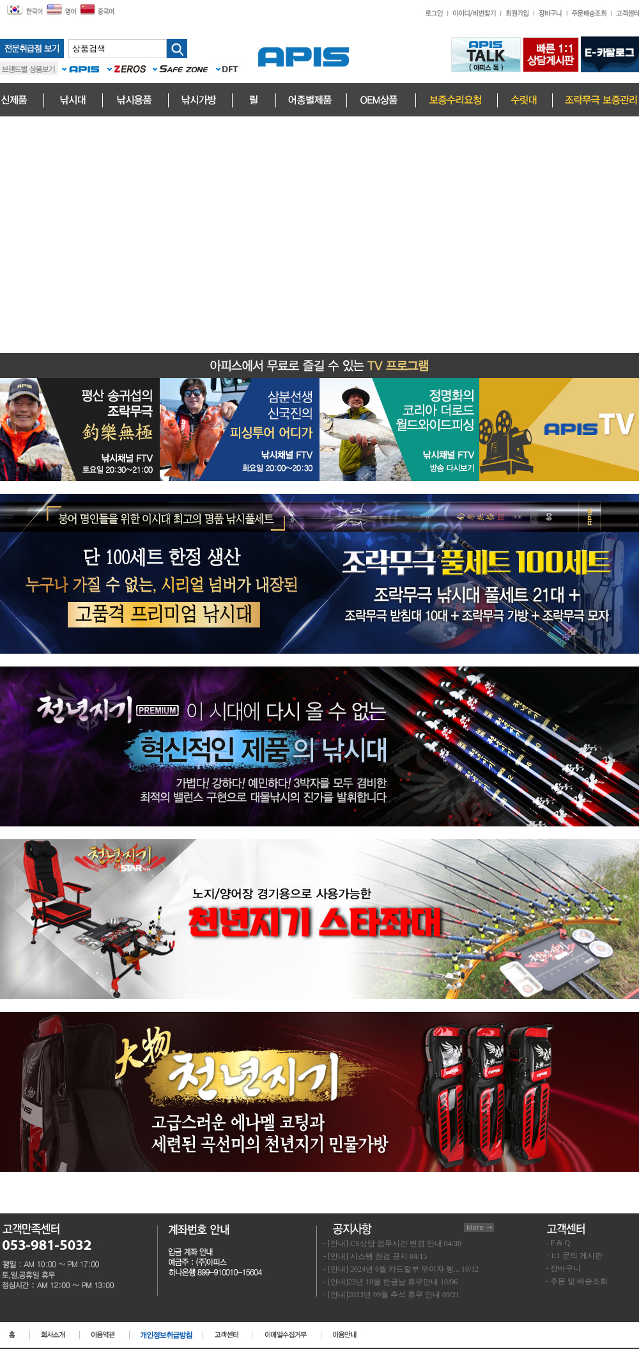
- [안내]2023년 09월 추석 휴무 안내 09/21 (391, 1294)
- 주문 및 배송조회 (577, 1281)
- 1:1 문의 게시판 (574, 1255)
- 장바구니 (563, 1268)
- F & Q (558, 1242)
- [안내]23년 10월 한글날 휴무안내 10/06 (390, 1281)
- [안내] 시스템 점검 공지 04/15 (375, 1256)
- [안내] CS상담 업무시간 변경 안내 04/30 (392, 1243)
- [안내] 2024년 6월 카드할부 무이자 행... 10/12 (401, 1269)
